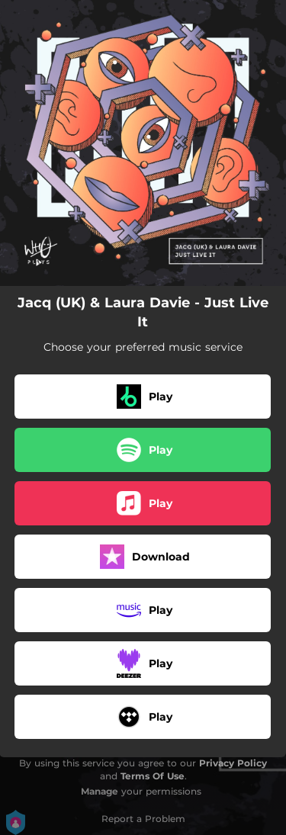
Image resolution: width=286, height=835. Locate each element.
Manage (99, 791)
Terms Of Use (153, 776)
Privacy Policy (233, 763)
